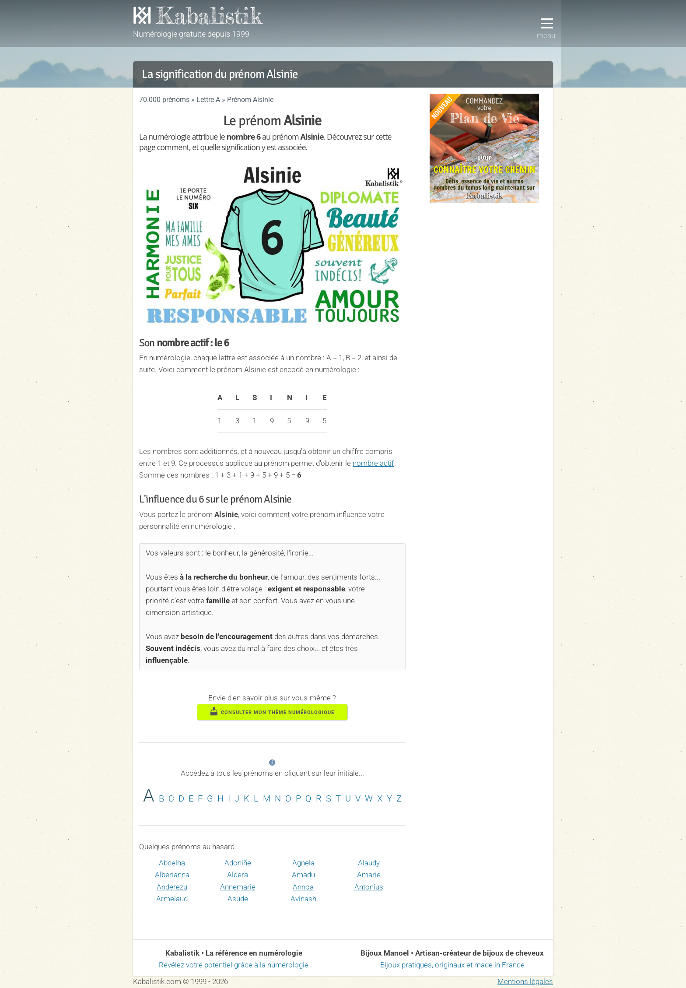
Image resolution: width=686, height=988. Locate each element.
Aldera (237, 874)
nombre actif (373, 463)
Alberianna (172, 874)
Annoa (303, 887)
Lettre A (208, 99)
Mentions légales (525, 981)
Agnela (303, 862)
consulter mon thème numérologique (272, 711)
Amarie (369, 874)
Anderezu (172, 887)
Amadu (303, 874)
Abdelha (172, 862)
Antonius (368, 887)
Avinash (303, 898)
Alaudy (369, 862)
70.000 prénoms (164, 99)
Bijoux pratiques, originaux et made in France (452, 964)
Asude (238, 898)
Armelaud (172, 898)
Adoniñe (237, 862)
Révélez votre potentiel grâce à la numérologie (233, 964)
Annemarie (238, 887)
